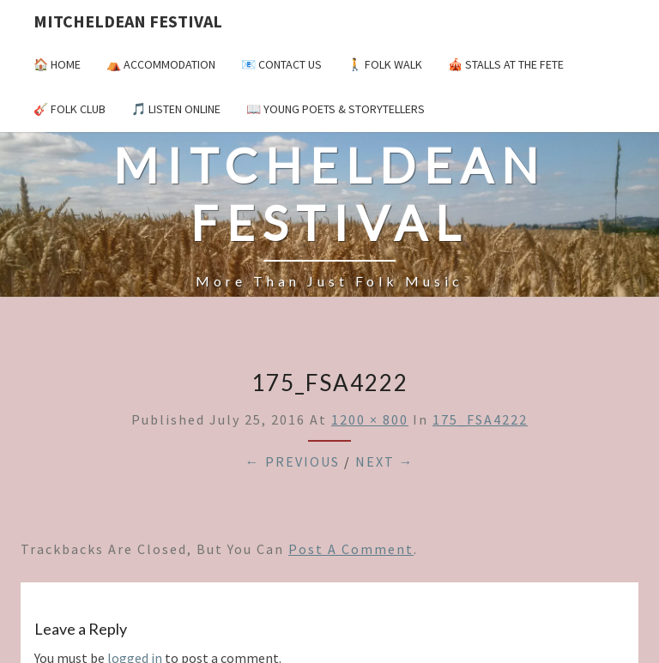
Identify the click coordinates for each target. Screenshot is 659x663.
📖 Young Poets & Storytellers (335, 109)
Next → (384, 461)
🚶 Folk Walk (385, 64)
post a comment (351, 549)
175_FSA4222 (480, 419)
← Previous (292, 461)
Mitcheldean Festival (127, 21)
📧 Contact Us (281, 64)
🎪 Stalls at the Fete (506, 64)
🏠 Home (57, 64)
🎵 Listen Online (176, 109)
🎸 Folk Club (69, 109)
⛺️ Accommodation (160, 64)
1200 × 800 (369, 419)
